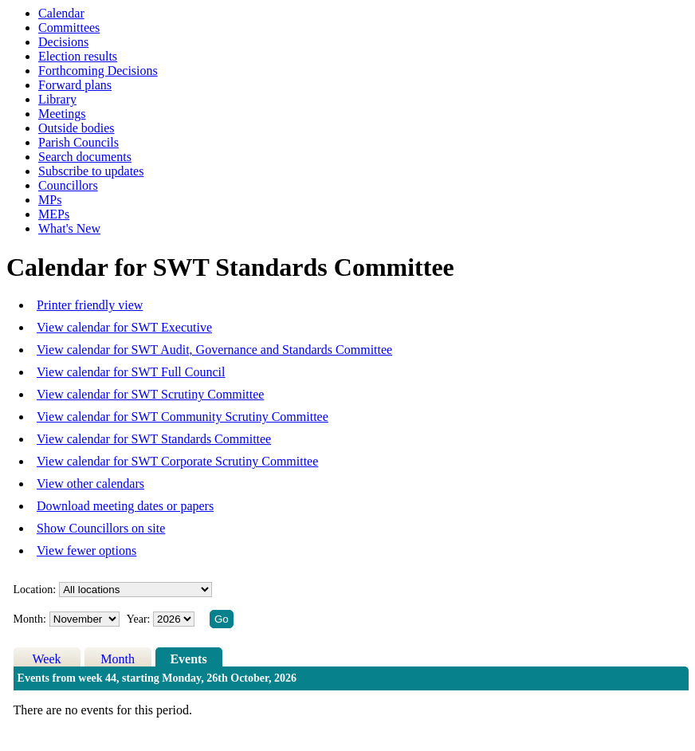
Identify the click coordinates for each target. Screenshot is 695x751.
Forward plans (75, 85)
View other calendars (90, 483)
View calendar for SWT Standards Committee (154, 439)
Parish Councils (78, 142)
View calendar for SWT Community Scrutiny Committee (182, 416)
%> (135, 589)
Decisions (63, 42)
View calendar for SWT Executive (124, 327)
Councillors (68, 185)
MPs (49, 199)
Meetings (62, 113)
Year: (140, 619)
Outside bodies (76, 128)
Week (47, 659)
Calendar (61, 13)
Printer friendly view (90, 305)
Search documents (85, 156)
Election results (77, 56)
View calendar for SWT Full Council (131, 372)
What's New (69, 228)
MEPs (53, 214)
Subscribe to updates (90, 171)
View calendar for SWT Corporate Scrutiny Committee (177, 461)
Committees (69, 27)
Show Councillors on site (101, 528)
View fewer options (86, 550)
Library (57, 99)
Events (188, 659)
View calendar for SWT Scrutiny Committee (150, 394)
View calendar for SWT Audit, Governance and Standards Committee (214, 349)
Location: (35, 590)
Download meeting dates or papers (125, 506)
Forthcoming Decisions (98, 70)
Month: (30, 619)
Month (117, 659)
